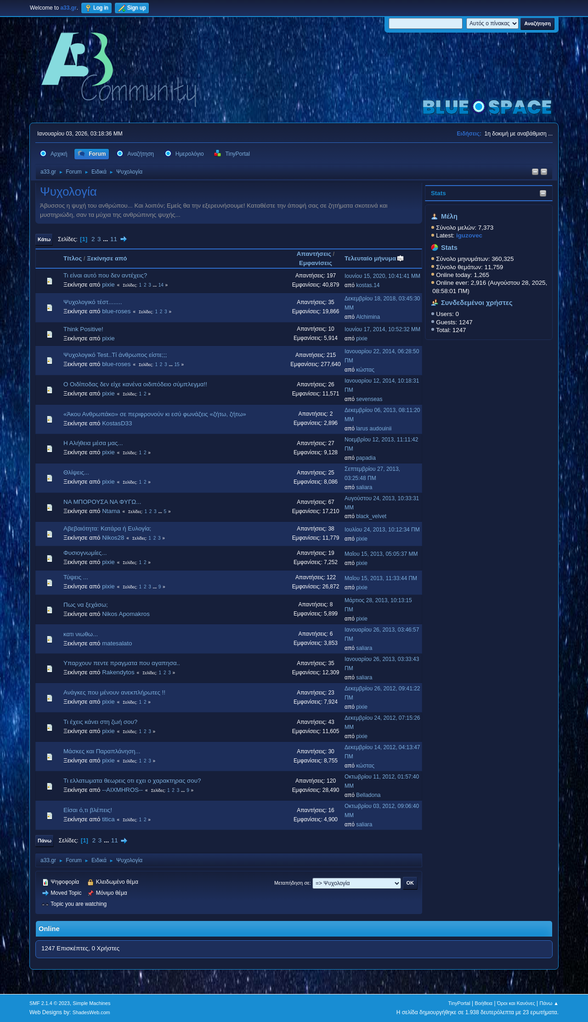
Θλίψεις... (76, 472)
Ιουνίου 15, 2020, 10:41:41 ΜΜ (382, 276)
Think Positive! (83, 329)
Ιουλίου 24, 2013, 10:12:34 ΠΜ (382, 529)
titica (108, 819)
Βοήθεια (483, 1003)
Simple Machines (91, 1003)
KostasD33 (117, 423)
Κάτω (44, 239)
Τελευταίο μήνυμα (374, 258)
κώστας (365, 370)
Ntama (111, 511)
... (106, 239)
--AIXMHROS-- (122, 789)
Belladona (368, 795)
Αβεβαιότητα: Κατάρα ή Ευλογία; (107, 528)
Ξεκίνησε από (107, 258)
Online (49, 928)
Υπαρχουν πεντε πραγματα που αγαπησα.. (121, 663)
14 (161, 285)
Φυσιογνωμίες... (85, 552)
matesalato (117, 643)
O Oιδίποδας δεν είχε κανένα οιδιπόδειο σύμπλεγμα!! (135, 384)
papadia (366, 458)
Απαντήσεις (314, 253)
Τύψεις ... (75, 577)
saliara (364, 487)
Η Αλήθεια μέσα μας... (93, 443)
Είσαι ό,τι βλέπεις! (87, 810)
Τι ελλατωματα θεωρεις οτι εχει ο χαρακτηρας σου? (132, 780)
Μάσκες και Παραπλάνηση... (101, 751)
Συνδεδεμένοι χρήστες (477, 302)
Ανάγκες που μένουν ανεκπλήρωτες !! (114, 692)
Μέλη (449, 216)
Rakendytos (118, 672)
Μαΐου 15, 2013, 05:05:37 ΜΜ (381, 554)
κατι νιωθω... (80, 634)
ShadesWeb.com (91, 1012)
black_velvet (371, 516)
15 (177, 364)
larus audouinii (373, 428)
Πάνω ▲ (549, 1003)
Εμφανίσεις (315, 263)
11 (113, 239)
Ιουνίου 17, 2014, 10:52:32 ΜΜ (382, 329)
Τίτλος (72, 258)
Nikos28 (113, 537)
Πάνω (44, 840)
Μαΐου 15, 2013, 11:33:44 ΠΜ (381, 578)
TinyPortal (459, 1003)
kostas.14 (367, 285)
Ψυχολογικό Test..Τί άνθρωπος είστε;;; (115, 354)
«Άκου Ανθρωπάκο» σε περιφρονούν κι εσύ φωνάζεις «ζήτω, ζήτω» (154, 414)
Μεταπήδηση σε (292, 883)
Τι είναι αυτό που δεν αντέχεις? (105, 275)
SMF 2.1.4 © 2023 (49, 1003)
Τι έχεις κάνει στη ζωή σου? (100, 721)
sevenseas (369, 399)
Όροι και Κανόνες (516, 1003)
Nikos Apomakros (126, 613)
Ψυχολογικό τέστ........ (92, 302)
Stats (438, 193)
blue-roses (116, 311)
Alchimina (368, 317)
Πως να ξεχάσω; (85, 604)
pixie (108, 284)
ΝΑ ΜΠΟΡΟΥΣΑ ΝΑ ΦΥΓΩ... (102, 501)
